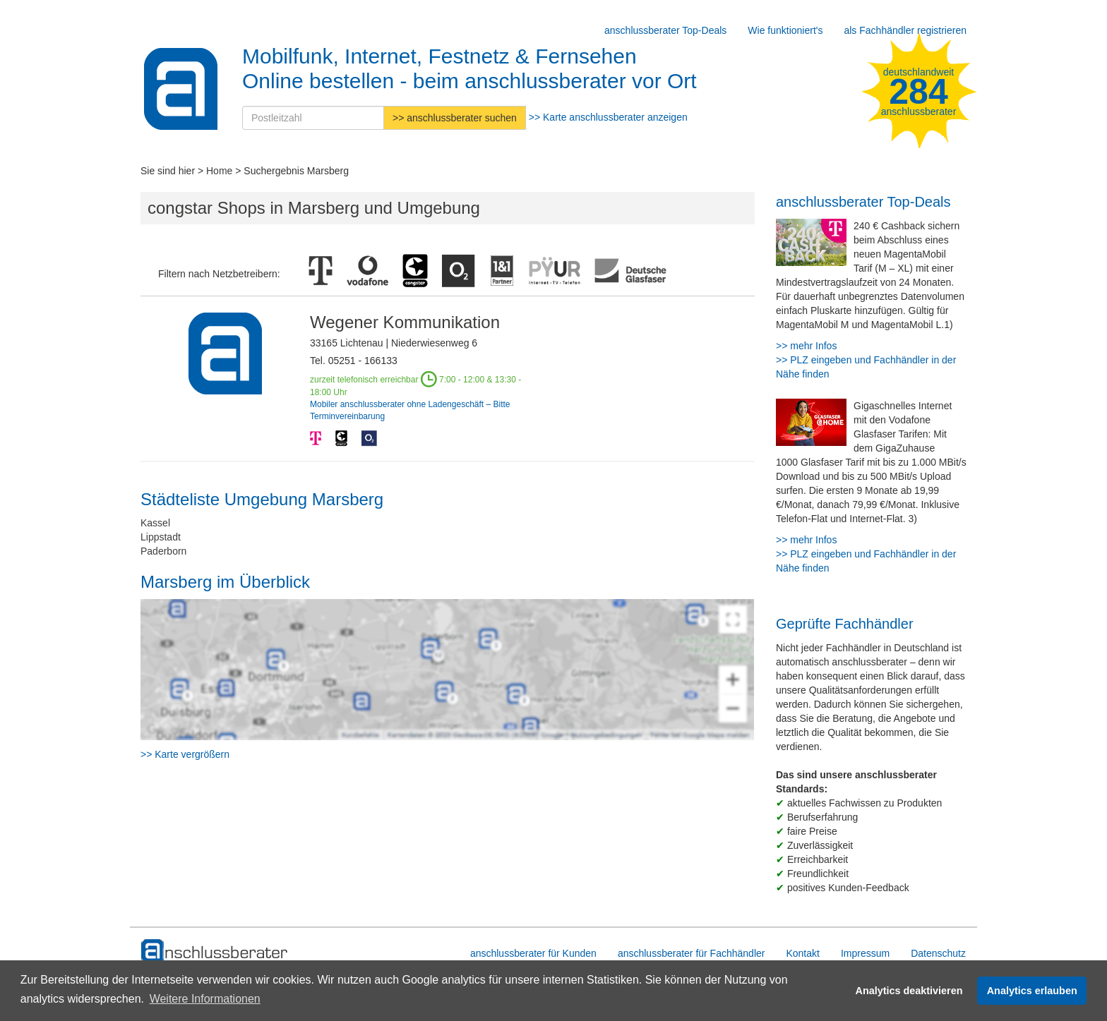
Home (219, 170)
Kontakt (802, 953)
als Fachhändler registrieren (905, 30)
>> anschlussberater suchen (455, 117)
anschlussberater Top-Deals (665, 30)
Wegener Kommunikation (405, 322)
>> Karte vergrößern (184, 754)
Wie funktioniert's (785, 30)
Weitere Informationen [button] (205, 999)
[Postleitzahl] (313, 118)
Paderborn (163, 551)
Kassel (155, 522)
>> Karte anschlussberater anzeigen (608, 117)
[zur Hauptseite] (215, 951)
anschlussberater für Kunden (533, 953)
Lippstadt (160, 537)
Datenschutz (938, 953)
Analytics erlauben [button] (1032, 990)
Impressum (865, 953)
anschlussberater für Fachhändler (691, 953)
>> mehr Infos (806, 345)
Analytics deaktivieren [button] (909, 990)
